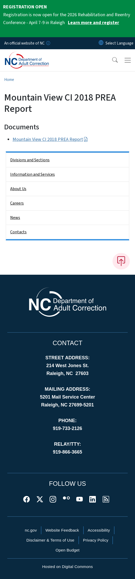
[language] (119, 43)
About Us (18, 189)
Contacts (18, 232)
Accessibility (99, 530)
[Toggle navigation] (127, 60)
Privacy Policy (95, 540)
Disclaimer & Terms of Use (50, 540)
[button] (111, 60)
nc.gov (31, 530)
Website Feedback (62, 530)
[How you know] (47, 43)
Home (9, 79)
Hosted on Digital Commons (67, 566)
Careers (17, 203)
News (15, 217)
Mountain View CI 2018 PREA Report (50, 139)
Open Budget (68, 550)
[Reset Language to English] (101, 43)
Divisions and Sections (30, 160)
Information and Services (32, 174)
